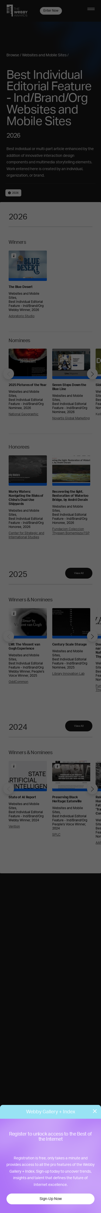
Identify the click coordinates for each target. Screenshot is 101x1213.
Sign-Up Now (51, 1199)
